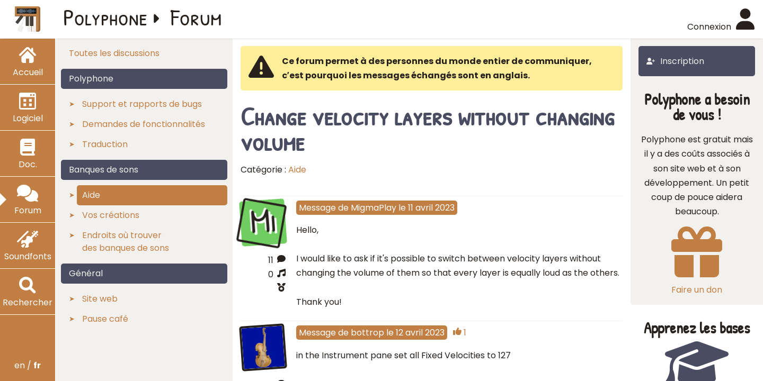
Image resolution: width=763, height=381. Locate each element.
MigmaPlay (373, 208)
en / (27, 365)
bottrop (367, 332)
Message (317, 208)
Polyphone (105, 17)
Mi (262, 220)
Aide (297, 170)
